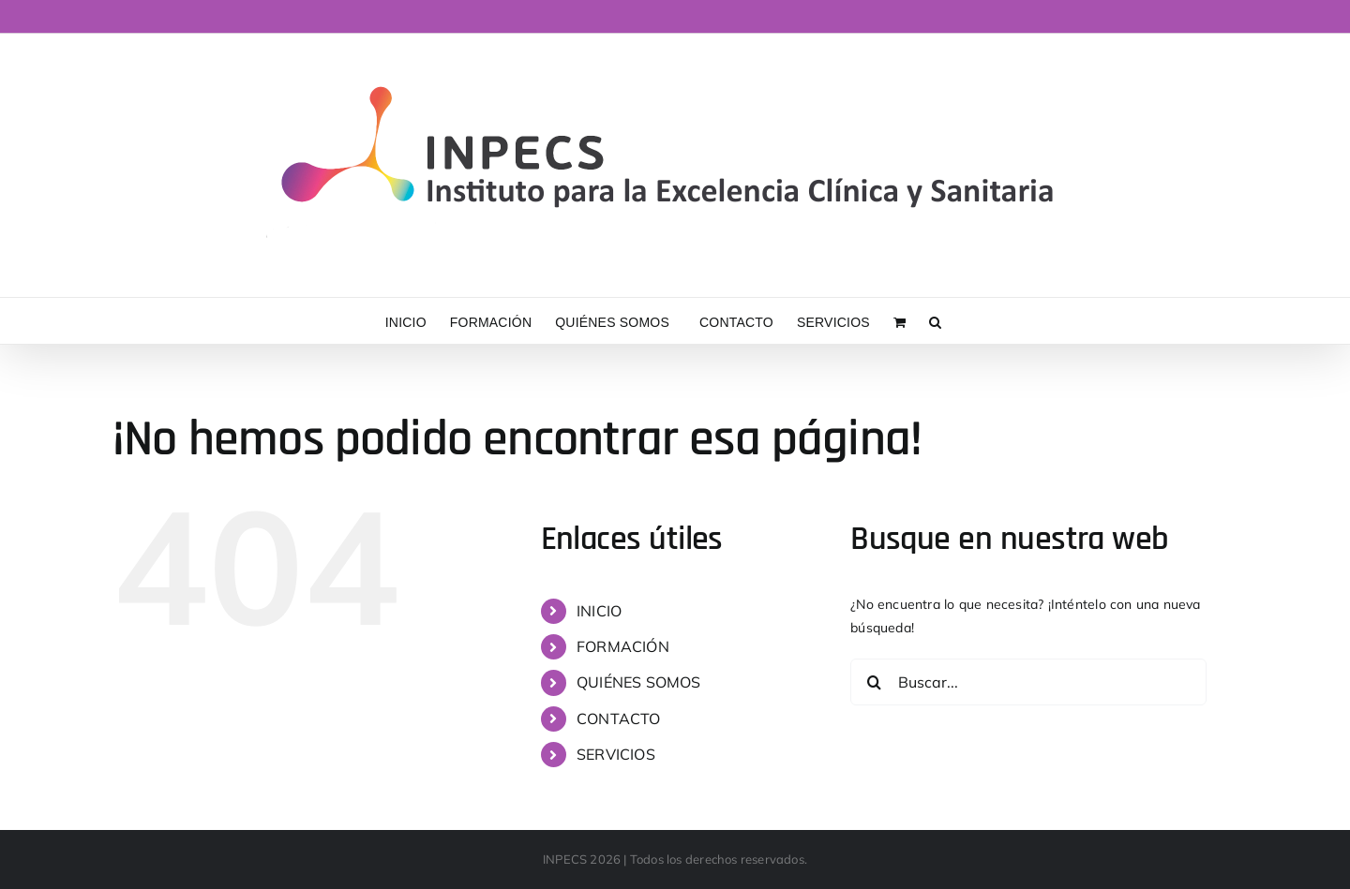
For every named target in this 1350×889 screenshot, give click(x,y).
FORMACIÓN (623, 646)
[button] (935, 321)
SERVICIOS (616, 754)
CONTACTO (619, 718)
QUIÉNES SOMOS (639, 682)
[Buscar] (873, 682)
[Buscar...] (1028, 682)
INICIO (599, 610)
